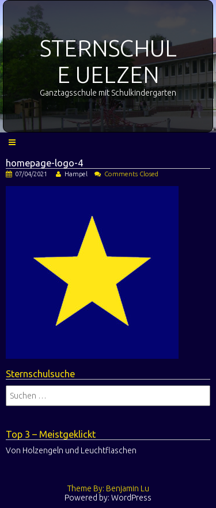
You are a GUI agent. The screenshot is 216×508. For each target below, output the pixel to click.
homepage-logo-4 (44, 163)
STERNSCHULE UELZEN (108, 61)
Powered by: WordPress (108, 497)
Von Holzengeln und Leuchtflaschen (71, 450)
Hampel (76, 173)
